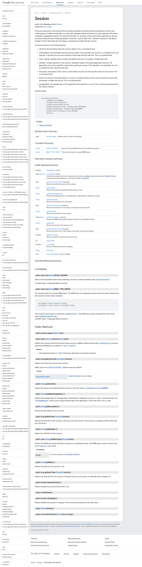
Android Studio (110, 542)
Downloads (91, 2)
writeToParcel (51, 254)
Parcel (58, 254)
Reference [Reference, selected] (60, 2)
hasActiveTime (52, 235)
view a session (83, 178)
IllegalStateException (43, 377)
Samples (71, 2)
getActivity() (71, 314)
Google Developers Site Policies (70, 526)
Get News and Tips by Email (40, 545)
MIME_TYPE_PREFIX (53, 152)
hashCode (50, 241)
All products (106, 554)
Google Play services (55, 13)
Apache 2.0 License (42, 526)
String (38, 148)
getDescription (51, 199)
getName (50, 223)
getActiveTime (51, 182)
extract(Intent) (102, 280)
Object (59, 24)
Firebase (76, 554)
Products (44, 13)
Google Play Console (111, 545)
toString (49, 250)
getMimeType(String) (48, 316)
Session (42, 174)
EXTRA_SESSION (52, 148)
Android (56, 554)
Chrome (66, 554)
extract (49, 174)
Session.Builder (51, 136)
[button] (13, 26)
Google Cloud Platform (90, 554)
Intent (54, 174)
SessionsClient (45, 125)
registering (109, 176)
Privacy (39, 562)
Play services (13, 2)
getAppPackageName (54, 194)
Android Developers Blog (39, 542)
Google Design (72, 545)
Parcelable (48, 27)
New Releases (47, 2)
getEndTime (51, 205)
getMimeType (51, 217)
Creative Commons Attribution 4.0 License (87, 524)
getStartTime (51, 229)
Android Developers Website (77, 542)
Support (80, 2)
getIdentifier (51, 211)
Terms (33, 562)
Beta (100, 2)
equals (49, 170)
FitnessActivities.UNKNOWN (96, 388)
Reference (68, 13)
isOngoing (50, 244)
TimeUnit (60, 182)
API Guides (35, 2)
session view (45, 446)
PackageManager (41, 401)
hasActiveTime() (55, 367)
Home (37, 13)
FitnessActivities (72, 454)
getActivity (50, 188)
